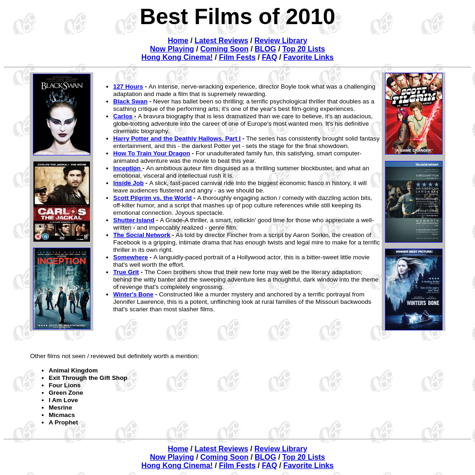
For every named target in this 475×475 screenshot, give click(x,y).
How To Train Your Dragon (151, 153)
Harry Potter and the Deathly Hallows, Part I (177, 138)
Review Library (280, 41)
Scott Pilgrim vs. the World (152, 197)
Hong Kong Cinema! (177, 57)
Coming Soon (224, 49)
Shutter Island (133, 220)
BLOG (265, 49)
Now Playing (172, 49)
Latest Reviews (222, 41)
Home (178, 41)
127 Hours (128, 86)
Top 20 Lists (303, 49)
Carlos (122, 116)
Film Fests (237, 57)
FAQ (269, 57)
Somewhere (130, 257)
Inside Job (128, 183)
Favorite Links (308, 57)
